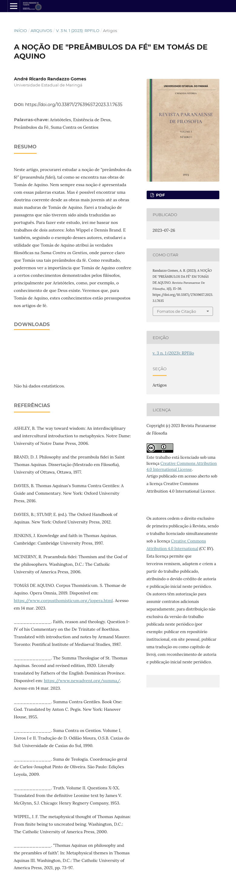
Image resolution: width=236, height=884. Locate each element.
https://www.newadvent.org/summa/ (82, 680)
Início (20, 30)
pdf (160, 195)
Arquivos (41, 30)
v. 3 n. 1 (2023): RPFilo (77, 30)
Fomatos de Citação (176, 311)
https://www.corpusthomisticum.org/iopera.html (63, 600)
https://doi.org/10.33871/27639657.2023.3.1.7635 (73, 104)
